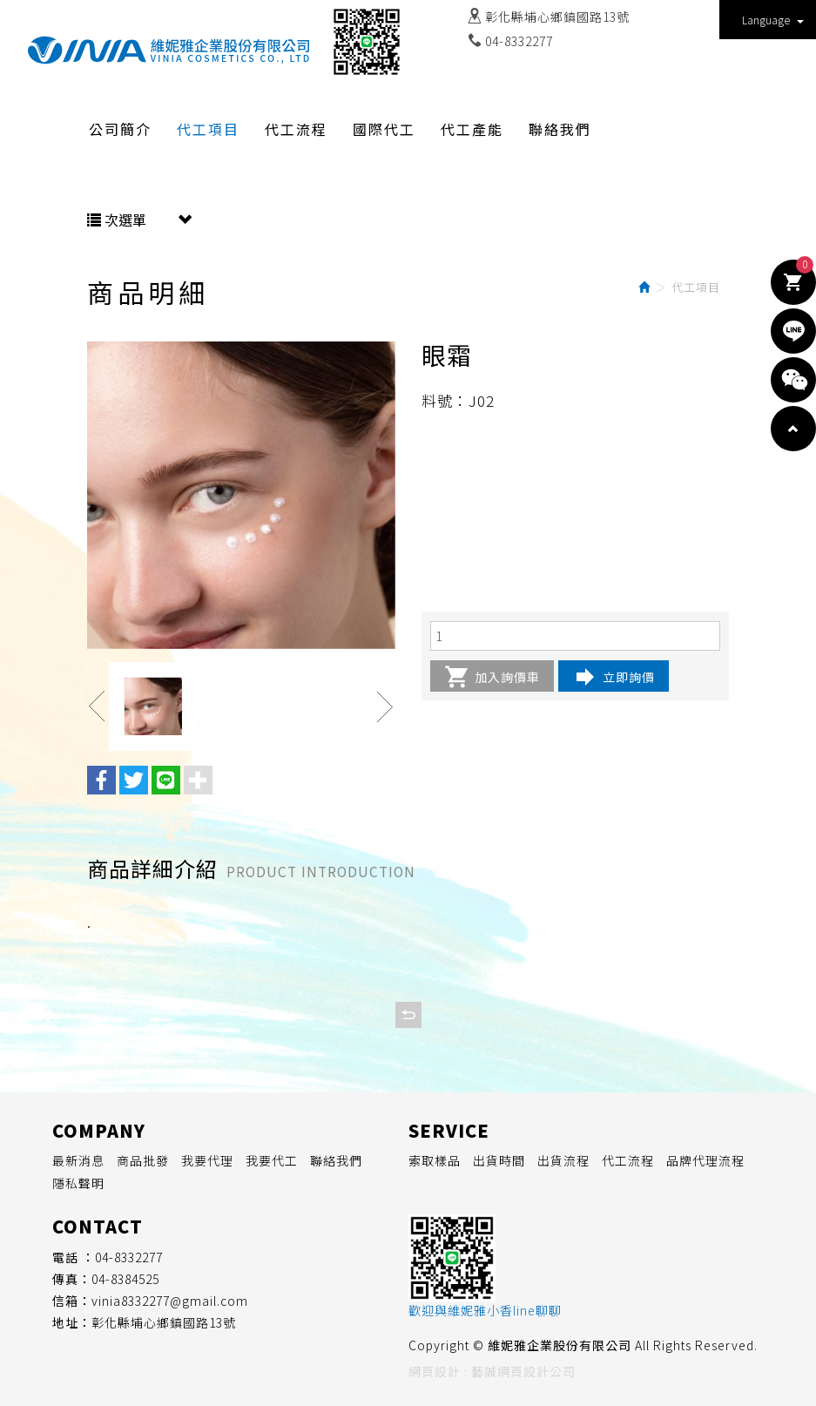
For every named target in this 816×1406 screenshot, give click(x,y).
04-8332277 (519, 41)
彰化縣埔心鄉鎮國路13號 (557, 16)
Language (773, 19)
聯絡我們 (336, 1160)
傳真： (71, 1279)
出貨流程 (563, 1160)
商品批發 (143, 1160)
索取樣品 (434, 1160)
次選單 (139, 219)
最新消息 (78, 1160)
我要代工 (272, 1160)
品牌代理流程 (705, 1160)
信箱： (71, 1300)
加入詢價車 (492, 677)
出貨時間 (499, 1160)
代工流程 (628, 1160)
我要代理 (207, 1160)
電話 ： (73, 1257)
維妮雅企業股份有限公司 (168, 50)
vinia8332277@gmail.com (169, 1300)
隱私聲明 (78, 1183)
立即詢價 (613, 677)
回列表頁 (408, 1015)
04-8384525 (125, 1279)
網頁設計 (434, 1371)
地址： (71, 1322)
